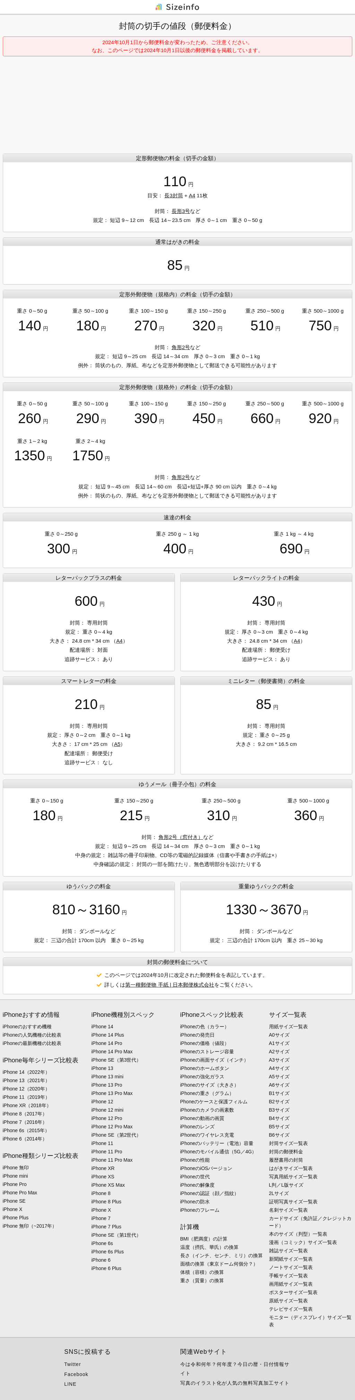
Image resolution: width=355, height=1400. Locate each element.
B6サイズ (279, 1135)
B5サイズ (279, 1126)
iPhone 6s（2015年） (26, 1130)
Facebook (76, 1374)
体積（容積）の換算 (202, 1272)
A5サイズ (279, 1076)
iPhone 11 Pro (107, 1151)
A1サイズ (279, 1043)
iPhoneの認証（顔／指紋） (209, 1193)
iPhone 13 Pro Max (112, 1093)
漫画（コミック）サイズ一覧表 (303, 1242)
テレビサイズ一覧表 (291, 1309)
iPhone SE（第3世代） (116, 1060)
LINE (70, 1384)
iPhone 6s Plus (108, 1251)
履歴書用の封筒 (286, 1160)
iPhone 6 (101, 1260)
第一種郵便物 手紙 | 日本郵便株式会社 (169, 985)
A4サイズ (279, 1068)
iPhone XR (103, 1168)
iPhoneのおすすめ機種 (27, 1026)
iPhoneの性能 (195, 1160)
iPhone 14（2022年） (26, 1072)
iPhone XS (103, 1176)
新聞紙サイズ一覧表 (291, 1259)
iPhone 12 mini (108, 1110)
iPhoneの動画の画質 (202, 1118)
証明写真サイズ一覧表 (293, 1201)
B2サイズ (279, 1101)
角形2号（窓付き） (180, 837)
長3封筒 (173, 195)
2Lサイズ (279, 1193)
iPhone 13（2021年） (26, 1080)
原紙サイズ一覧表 (288, 1300)
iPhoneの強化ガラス (202, 1076)
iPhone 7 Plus (106, 1226)
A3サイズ (279, 1060)
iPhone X (13, 1209)
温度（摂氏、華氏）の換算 (209, 1247)
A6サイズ (279, 1085)
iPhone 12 (102, 1101)
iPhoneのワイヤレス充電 (207, 1135)
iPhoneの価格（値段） (205, 1043)
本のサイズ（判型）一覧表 (298, 1234)
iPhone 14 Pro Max (112, 1051)
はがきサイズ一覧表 (291, 1168)
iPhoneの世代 (195, 1176)
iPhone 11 (102, 1143)
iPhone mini (15, 1176)
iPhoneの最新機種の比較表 (32, 1043)
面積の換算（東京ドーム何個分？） (219, 1264)
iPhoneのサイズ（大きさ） (209, 1085)
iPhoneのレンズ (197, 1126)
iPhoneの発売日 (197, 1035)
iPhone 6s (102, 1243)
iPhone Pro (15, 1184)
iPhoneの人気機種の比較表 (32, 1035)
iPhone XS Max (108, 1185)
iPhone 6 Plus (106, 1268)
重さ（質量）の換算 (202, 1280)
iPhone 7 (101, 1218)
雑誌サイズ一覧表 (288, 1250)
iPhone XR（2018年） (27, 1105)
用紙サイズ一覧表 (288, 1026)
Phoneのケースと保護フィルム (214, 1101)
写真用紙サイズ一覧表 (293, 1176)
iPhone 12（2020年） (26, 1089)
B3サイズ (279, 1110)
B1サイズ (279, 1093)
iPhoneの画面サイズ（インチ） (214, 1060)
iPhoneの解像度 (197, 1185)
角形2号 (181, 347)
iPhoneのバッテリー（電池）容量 (217, 1143)
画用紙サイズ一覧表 (291, 1284)
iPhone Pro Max (20, 1192)
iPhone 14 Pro (107, 1043)
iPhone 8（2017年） (25, 1114)
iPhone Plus (16, 1217)
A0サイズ (279, 1035)
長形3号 (181, 211)
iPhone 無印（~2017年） (30, 1226)
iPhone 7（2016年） (25, 1122)
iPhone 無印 (16, 1167)
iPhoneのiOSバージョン (206, 1168)
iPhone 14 (102, 1026)
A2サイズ (279, 1051)
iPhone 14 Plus (108, 1035)
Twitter (72, 1364)
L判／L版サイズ (286, 1185)
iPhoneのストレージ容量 (207, 1051)
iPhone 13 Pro (107, 1085)
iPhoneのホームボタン (205, 1068)
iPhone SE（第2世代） (116, 1135)
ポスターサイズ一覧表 (293, 1292)
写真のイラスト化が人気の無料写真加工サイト (234, 1383)
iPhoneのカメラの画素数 (207, 1110)
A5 (117, 744)
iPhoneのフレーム (200, 1210)
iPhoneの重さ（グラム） (207, 1093)
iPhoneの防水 (195, 1201)
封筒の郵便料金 (286, 1151)
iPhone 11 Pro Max (112, 1160)
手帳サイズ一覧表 (288, 1275)
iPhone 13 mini (108, 1076)
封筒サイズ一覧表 (288, 1143)
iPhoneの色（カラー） (205, 1026)
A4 (192, 195)
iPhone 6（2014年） (25, 1139)
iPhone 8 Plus (106, 1201)
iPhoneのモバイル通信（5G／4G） (218, 1151)
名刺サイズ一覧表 (288, 1210)
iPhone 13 (102, 1068)
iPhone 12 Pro (107, 1118)
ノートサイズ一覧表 (291, 1267)
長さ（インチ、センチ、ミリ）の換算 (221, 1255)
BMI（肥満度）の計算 (204, 1239)
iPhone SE (14, 1201)
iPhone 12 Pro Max (112, 1126)
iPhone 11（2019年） (26, 1097)
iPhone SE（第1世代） (116, 1235)
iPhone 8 (101, 1193)
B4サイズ (279, 1118)
